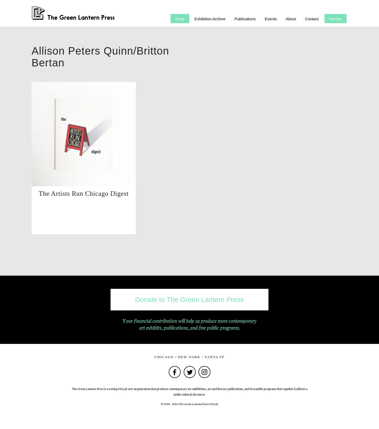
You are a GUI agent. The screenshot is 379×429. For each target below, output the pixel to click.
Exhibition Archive (210, 19)
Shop (179, 19)
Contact (312, 19)
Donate (335, 19)
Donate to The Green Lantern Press (189, 300)
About (291, 19)
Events (271, 19)
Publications (245, 19)
